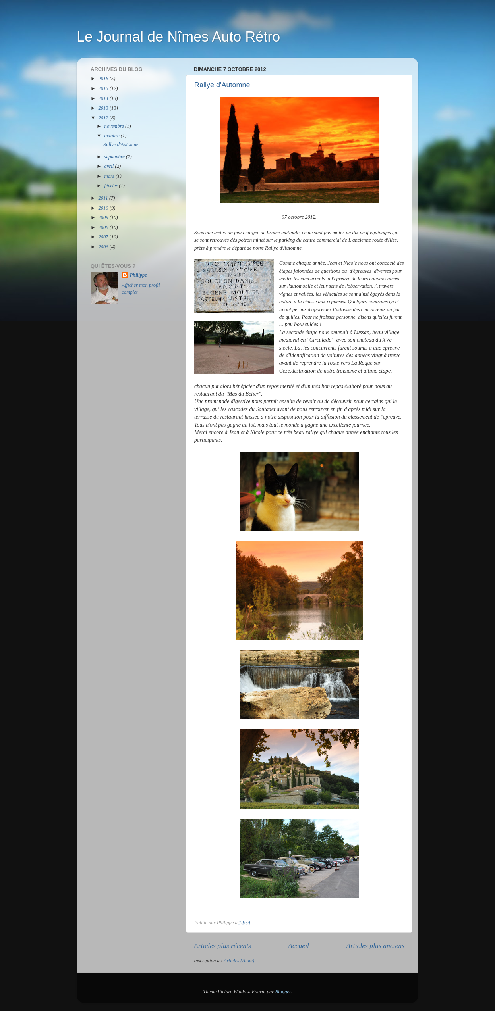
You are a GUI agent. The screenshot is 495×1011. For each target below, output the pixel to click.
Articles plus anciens (375, 945)
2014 (103, 98)
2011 (103, 198)
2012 (103, 118)
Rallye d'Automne (222, 85)
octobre (112, 135)
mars (110, 176)
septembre (115, 157)
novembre (114, 126)
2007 (103, 237)
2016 (103, 78)
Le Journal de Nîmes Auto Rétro (178, 37)
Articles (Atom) (239, 960)
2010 (103, 208)
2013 (103, 108)
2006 (103, 247)
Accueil (298, 945)
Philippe (138, 275)
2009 (103, 217)
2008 (103, 227)
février (111, 185)
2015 (103, 88)
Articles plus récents (222, 945)
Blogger (282, 991)
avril (109, 166)
